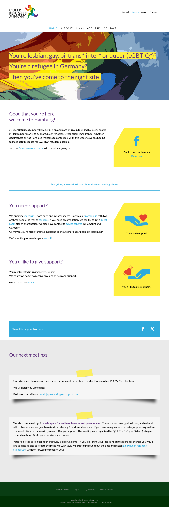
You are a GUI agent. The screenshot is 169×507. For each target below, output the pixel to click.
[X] (152, 329)
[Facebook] (143, 329)
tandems (44, 219)
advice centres (74, 223)
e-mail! (31, 282)
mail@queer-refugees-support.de (59, 394)
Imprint (98, 502)
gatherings (91, 215)
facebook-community (31, 148)
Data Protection (107, 502)
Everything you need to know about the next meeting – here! (84, 184)
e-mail (47, 238)
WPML (95, 500)
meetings (29, 215)
